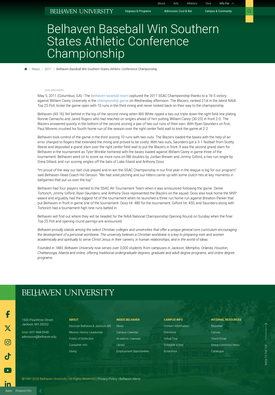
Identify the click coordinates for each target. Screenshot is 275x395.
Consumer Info (78, 345)
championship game (113, 101)
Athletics (192, 3)
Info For (227, 3)
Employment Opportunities (132, 351)
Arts (175, 3)
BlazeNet (216, 326)
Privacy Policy (107, 379)
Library (120, 345)
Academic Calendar (128, 338)
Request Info (23, 390)
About (161, 3)
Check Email (218, 338)
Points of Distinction (81, 338)
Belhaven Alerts (129, 379)
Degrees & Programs (138, 11)
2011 (48, 69)
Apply (8, 390)
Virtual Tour (170, 338)
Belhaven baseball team (109, 96)
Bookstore (170, 351)
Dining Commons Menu (225, 345)
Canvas (215, 332)
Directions (170, 332)
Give (208, 3)
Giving (72, 351)
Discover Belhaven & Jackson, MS (90, 326)
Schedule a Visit (173, 345)
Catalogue (217, 351)
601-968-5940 (39, 332)
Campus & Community (218, 11)
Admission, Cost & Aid (178, 11)
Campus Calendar (127, 332)
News (36, 69)
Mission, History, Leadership (86, 332)
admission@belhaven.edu (39, 337)
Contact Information (176, 326)
